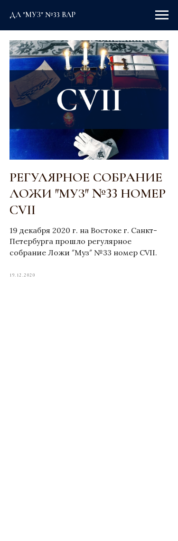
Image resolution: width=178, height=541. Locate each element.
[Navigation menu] (162, 15)
